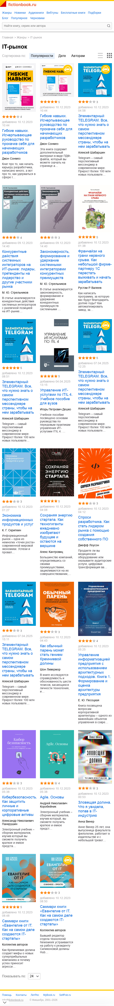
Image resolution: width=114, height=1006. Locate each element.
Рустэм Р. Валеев (89, 287)
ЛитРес (35, 995)
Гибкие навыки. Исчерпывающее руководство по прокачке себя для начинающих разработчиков (18, 142)
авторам (78, 56)
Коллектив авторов (15, 944)
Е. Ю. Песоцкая (88, 700)
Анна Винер (86, 821)
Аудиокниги (36, 12)
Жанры (7, 12)
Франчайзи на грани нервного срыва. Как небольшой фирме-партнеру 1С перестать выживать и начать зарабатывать (95, 266)
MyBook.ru (49, 995)
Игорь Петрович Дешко (55, 409)
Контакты (21, 995)
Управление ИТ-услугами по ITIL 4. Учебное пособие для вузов (56, 396)
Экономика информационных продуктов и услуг (17, 519)
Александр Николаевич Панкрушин (18, 822)
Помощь (7, 995)
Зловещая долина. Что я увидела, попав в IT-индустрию (94, 809)
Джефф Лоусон (88, 545)
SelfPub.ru (65, 995)
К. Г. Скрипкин (11, 530)
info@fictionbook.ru (12, 1000)
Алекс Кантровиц (51, 551)
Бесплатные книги (73, 12)
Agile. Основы (52, 797)
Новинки (20, 12)
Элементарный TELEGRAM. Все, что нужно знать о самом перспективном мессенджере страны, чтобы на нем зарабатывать (94, 131)
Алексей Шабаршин (91, 152)
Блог (5, 18)
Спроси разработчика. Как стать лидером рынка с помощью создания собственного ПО (93, 528)
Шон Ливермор (50, 669)
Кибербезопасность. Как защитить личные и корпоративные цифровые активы (19, 806)
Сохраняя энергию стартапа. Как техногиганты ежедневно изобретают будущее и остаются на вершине (56, 530)
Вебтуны (52, 12)
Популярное (19, 18)
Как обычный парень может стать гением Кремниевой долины (52, 654)
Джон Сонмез (11, 158)
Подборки (94, 12)
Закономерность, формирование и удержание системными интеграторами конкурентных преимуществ (54, 265)
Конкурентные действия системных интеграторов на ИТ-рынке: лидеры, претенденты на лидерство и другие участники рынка (18, 269)
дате (62, 56)
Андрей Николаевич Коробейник (53, 805)
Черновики (37, 18)
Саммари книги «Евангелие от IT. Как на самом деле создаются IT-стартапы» (18, 930)
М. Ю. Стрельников (15, 292)
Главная (7, 37)
